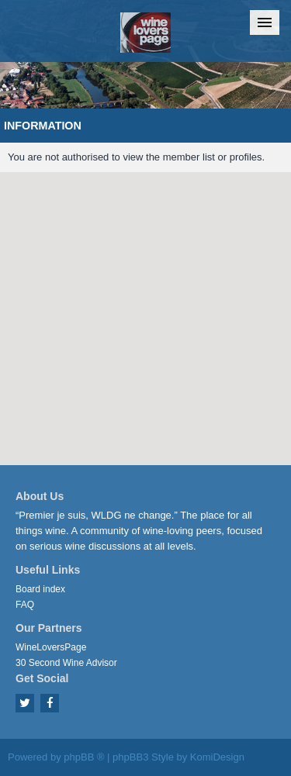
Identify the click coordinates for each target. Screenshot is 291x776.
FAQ (25, 604)
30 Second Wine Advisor (66, 662)
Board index (40, 589)
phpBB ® (84, 757)
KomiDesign (217, 757)
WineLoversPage (51, 647)
